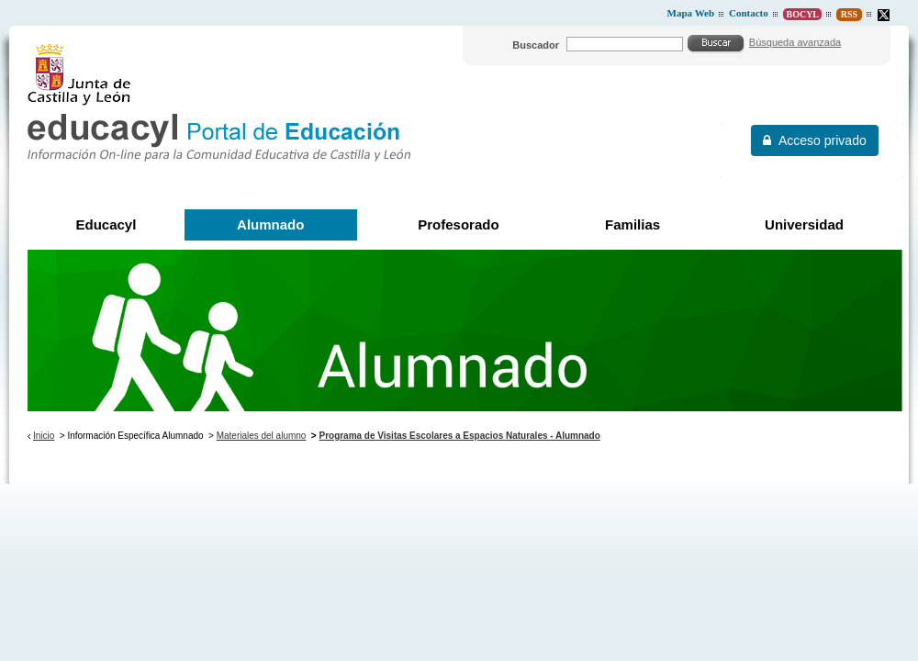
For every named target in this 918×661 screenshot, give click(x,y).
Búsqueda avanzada (795, 42)
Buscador (535, 44)
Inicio (43, 436)
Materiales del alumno (262, 436)
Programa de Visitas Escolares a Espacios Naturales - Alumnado (459, 436)
